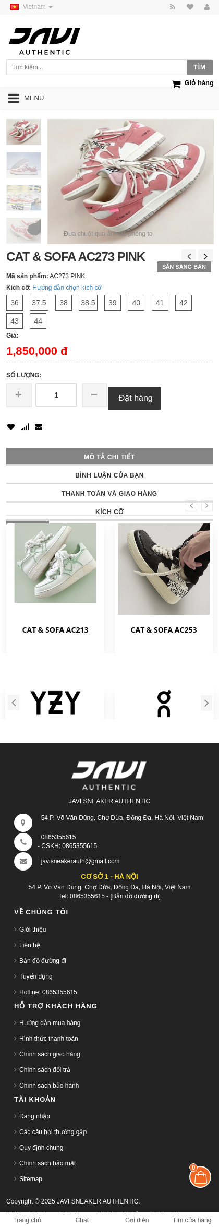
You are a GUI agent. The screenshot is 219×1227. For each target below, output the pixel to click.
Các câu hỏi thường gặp (53, 1132)
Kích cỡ (109, 512)
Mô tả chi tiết (109, 457)
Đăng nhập (34, 1116)
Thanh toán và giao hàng (109, 493)
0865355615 (58, 837)
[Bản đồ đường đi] (136, 896)
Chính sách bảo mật (47, 1163)
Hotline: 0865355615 (48, 992)
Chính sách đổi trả (44, 1070)
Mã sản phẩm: (27, 276)
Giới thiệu (32, 929)
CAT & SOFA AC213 (55, 630)
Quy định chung (41, 1147)
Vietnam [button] (29, 6)
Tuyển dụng (36, 976)
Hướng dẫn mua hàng (49, 1023)
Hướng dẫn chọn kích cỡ (66, 287)
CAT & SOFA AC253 (164, 630)
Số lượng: (24, 375)
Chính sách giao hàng (49, 1054)
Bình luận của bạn (109, 475)
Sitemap (30, 1179)
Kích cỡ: (18, 287)
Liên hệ (29, 945)
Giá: (12, 335)
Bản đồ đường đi (42, 960)
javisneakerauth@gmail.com (80, 861)
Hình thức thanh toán (48, 1038)
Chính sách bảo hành (49, 1085)
